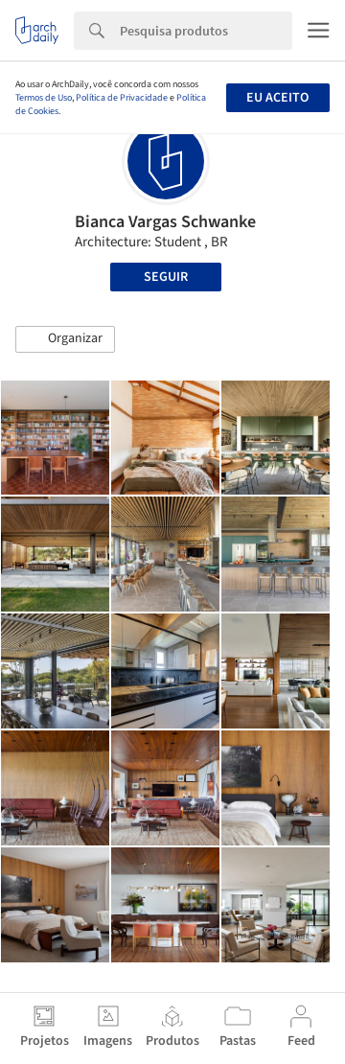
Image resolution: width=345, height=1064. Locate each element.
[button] (65, 339)
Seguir (166, 277)
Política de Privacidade (122, 97)
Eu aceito (277, 97)
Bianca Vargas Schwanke (165, 222)
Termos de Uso (43, 97)
